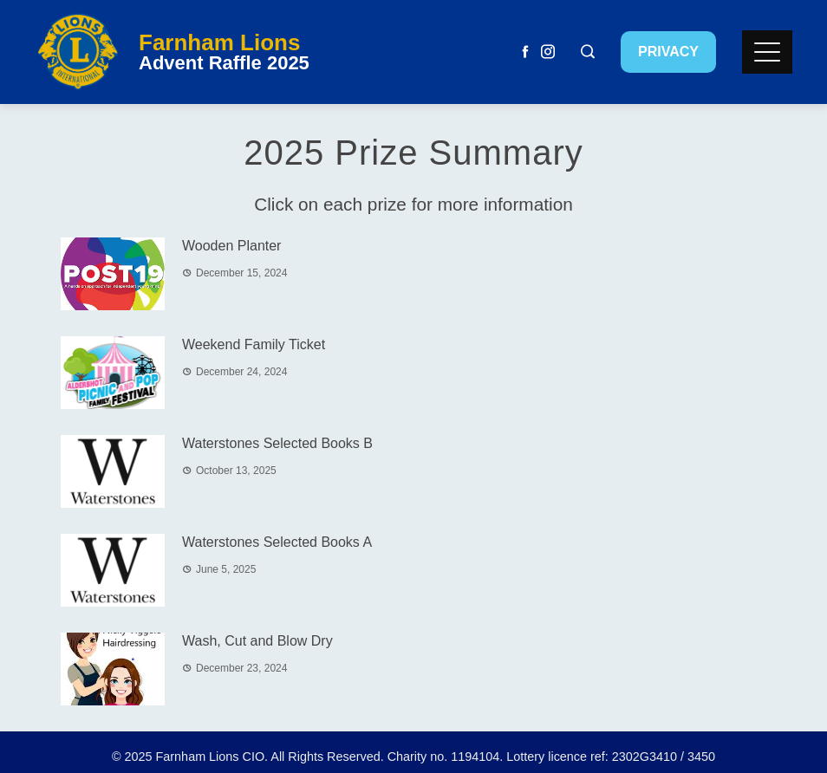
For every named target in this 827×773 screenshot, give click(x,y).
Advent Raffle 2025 (224, 63)
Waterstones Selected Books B (277, 443)
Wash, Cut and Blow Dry (257, 640)
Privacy (668, 51)
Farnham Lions (219, 42)
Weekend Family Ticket (253, 344)
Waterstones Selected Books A (277, 542)
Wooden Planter (231, 245)
